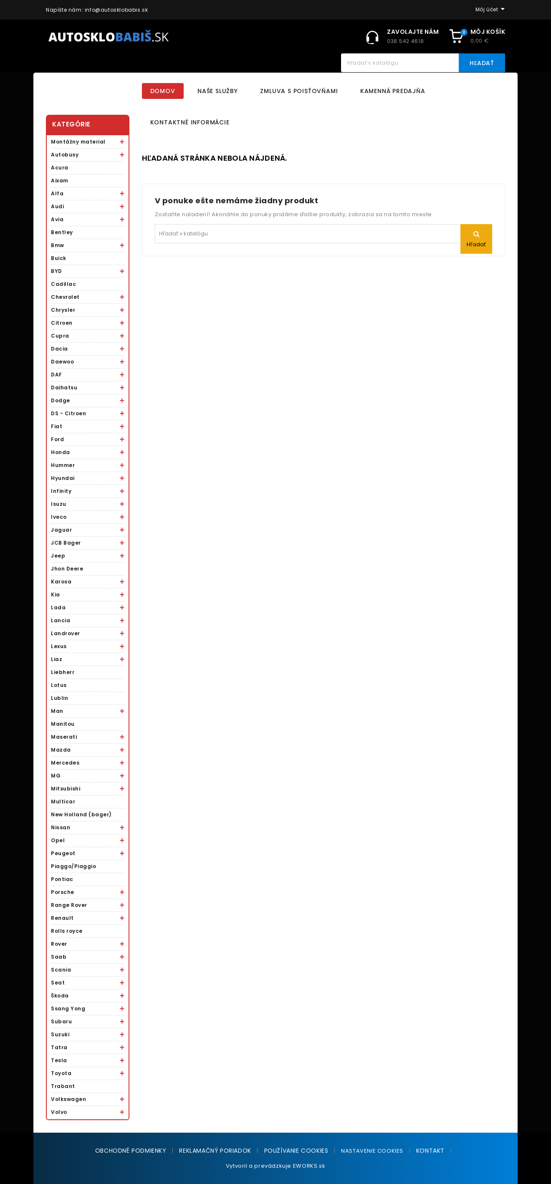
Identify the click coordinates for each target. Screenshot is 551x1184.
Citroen (62, 322)
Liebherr (62, 672)
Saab (58, 956)
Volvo (59, 1112)
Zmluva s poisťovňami (299, 91)
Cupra (60, 335)
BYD (56, 271)
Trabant (63, 1086)
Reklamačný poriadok (215, 1150)
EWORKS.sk (309, 1166)
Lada (58, 607)
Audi (57, 206)
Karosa (61, 581)
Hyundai (63, 478)
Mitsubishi (65, 788)
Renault (62, 917)
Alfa (57, 193)
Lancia (60, 620)
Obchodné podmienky (131, 1150)
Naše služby (217, 91)
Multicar (63, 801)
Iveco (59, 516)
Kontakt (430, 1150)
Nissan (60, 827)
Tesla (59, 1060)
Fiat (56, 426)
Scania (61, 969)
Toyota (61, 1073)
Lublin (59, 698)
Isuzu (58, 503)
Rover (59, 943)
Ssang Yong (68, 1008)
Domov (162, 91)
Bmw (57, 245)
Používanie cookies (296, 1150)
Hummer (63, 465)
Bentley (62, 232)
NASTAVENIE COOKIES (372, 1151)
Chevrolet (65, 296)
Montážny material (78, 141)
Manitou (63, 723)
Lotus (59, 685)
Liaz (56, 659)
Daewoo (62, 361)
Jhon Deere (67, 568)
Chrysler (63, 309)
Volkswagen (68, 1099)
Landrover (65, 633)
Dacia (59, 348)
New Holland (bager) (81, 814)
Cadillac (63, 284)
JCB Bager (66, 542)
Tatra (59, 1047)
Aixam (59, 180)
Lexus (59, 646)
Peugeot (63, 853)
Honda (60, 452)
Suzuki (60, 1034)
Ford (57, 439)
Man (57, 710)
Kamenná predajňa (392, 91)
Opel (58, 840)
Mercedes (65, 762)
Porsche (62, 892)
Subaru (61, 1021)
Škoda (60, 995)
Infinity (61, 491)
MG (56, 775)
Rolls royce (67, 930)
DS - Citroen (68, 413)
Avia (57, 219)
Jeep (58, 555)
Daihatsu (64, 387)
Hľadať (482, 63)
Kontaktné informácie (190, 122)
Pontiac (62, 879)
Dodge (60, 400)
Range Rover (69, 905)
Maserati (64, 736)
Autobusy (64, 154)
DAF (56, 374)
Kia (55, 594)
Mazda (61, 749)
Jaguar (61, 529)
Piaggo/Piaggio (73, 866)
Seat (58, 982)
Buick (58, 258)
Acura (59, 167)
